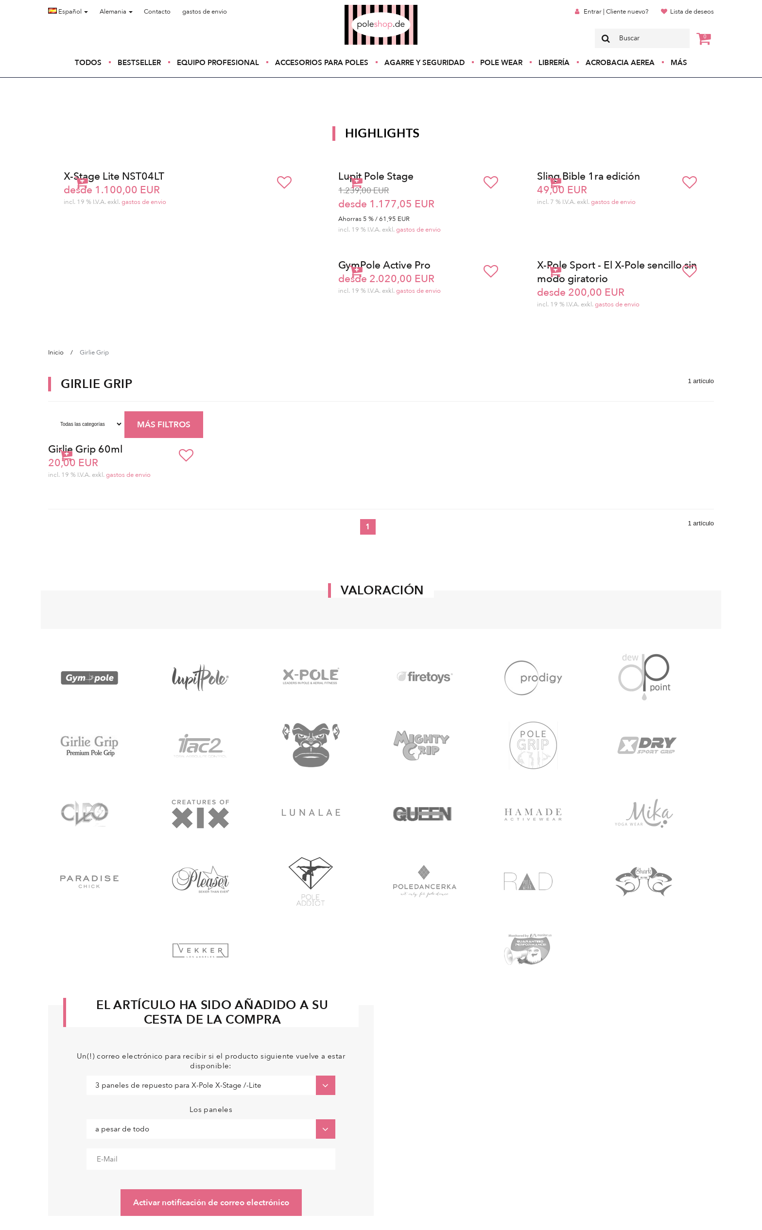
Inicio (56, 352)
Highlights (382, 133)
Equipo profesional (218, 62)
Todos (88, 62)
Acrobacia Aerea (620, 62)
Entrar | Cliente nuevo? (616, 11)
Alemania (116, 11)
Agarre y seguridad (424, 62)
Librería (554, 62)
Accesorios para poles (321, 62)
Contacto (157, 11)
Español (68, 11)
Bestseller (139, 62)
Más (679, 62)
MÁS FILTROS (163, 424)
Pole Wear (501, 62)
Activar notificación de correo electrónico (211, 1202)
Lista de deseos (692, 11)
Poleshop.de (358, 8)
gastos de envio (204, 11)
